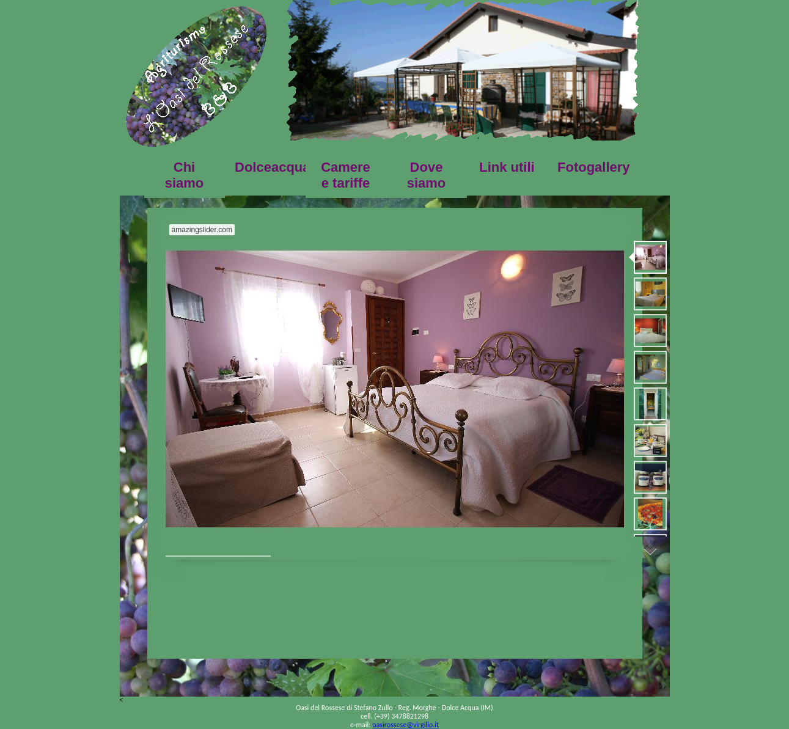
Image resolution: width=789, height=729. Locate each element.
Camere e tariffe (345, 175)
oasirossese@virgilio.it (405, 724)
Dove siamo (426, 175)
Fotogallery (592, 167)
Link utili (506, 167)
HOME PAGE (196, 76)
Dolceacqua (270, 167)
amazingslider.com (202, 229)
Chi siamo (184, 175)
